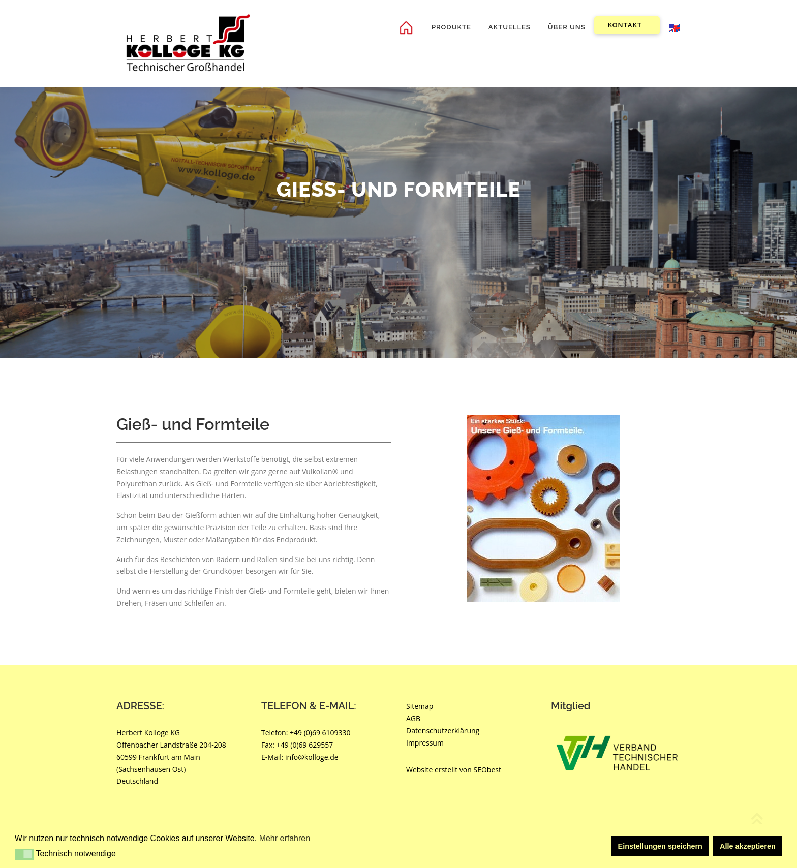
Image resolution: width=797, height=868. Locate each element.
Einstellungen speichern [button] (660, 846)
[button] (24, 854)
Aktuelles (509, 27)
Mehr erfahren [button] (285, 838)
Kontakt (625, 25)
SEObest (487, 770)
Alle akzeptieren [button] (748, 846)
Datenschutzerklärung (442, 730)
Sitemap (419, 706)
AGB (413, 718)
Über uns (567, 27)
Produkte (451, 27)
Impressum (425, 743)
